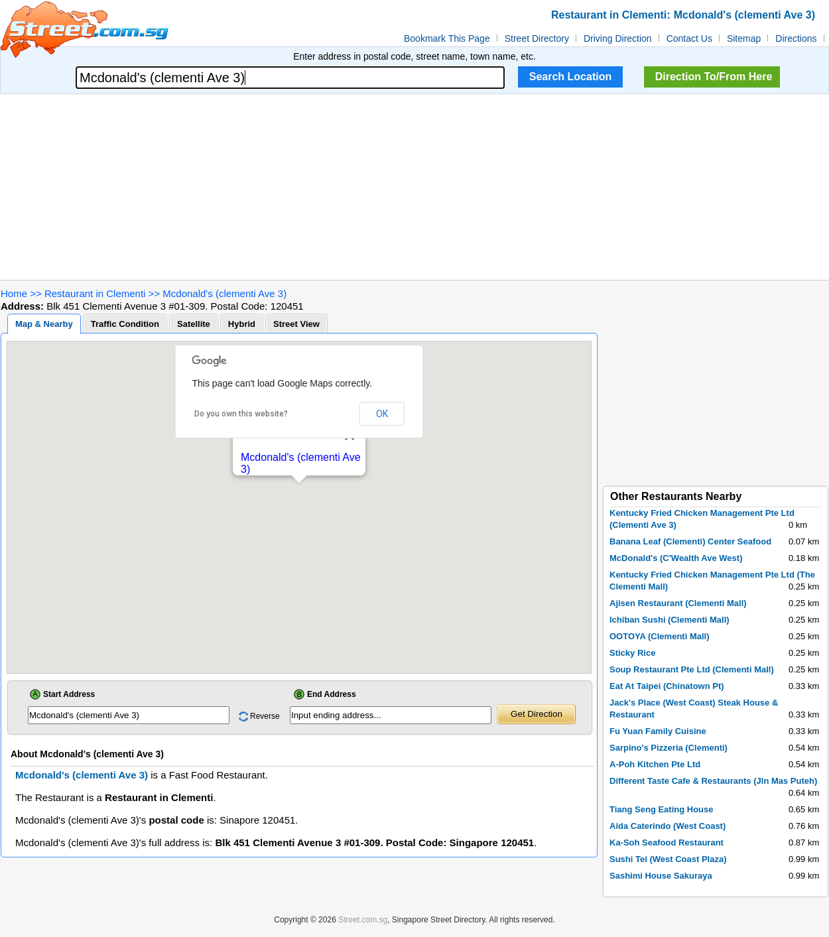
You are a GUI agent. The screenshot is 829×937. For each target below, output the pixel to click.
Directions (795, 38)
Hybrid (241, 324)
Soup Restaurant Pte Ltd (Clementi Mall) (691, 669)
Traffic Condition (125, 324)
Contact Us (689, 38)
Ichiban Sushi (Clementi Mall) (669, 620)
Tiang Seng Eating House (661, 809)
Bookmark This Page (447, 38)
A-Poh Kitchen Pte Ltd (654, 764)
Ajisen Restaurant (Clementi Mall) (678, 603)
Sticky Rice (632, 653)
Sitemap (744, 38)
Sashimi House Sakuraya (660, 876)
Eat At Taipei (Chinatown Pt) (666, 686)
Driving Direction (618, 38)
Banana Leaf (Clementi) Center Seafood (690, 541)
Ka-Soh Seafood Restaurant (666, 842)
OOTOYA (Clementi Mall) (659, 636)
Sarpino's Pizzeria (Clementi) (668, 748)
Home (14, 293)
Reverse (265, 716)
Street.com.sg (362, 919)
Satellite (193, 324)
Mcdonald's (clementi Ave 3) (224, 293)
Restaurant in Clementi (95, 293)
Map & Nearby (44, 324)
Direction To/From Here (714, 76)
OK (382, 413)
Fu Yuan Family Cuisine (657, 731)
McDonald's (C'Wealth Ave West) (676, 558)
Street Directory (537, 38)
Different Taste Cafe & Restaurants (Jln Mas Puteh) (713, 781)
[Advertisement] (415, 187)
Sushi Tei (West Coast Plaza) (668, 859)
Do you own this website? (241, 413)
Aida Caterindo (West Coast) (667, 826)
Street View (296, 324)
